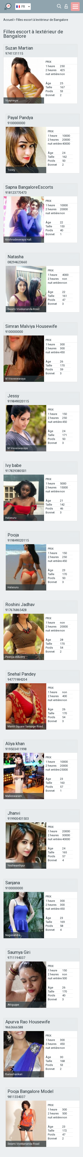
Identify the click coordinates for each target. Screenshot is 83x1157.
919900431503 (18, 819)
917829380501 (16, 471)
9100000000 (16, 123)
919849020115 (18, 401)
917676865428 (16, 610)
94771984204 (17, 680)
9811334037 (16, 1097)
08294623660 (17, 262)
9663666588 (14, 1027)
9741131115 (14, 54)
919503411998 (16, 749)
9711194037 (16, 958)
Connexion (66, 6)
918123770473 (16, 193)
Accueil (8, 20)
